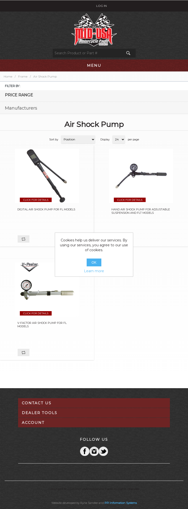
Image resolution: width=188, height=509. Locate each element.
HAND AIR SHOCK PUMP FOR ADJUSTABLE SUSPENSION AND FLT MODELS (140, 211)
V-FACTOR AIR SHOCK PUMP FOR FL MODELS (42, 324)
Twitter (94, 451)
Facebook (84, 451)
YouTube (103, 451)
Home (8, 76)
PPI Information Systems (121, 503)
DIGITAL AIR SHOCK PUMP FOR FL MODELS (46, 209)
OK (94, 262)
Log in (101, 6)
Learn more (94, 271)
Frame (22, 76)
